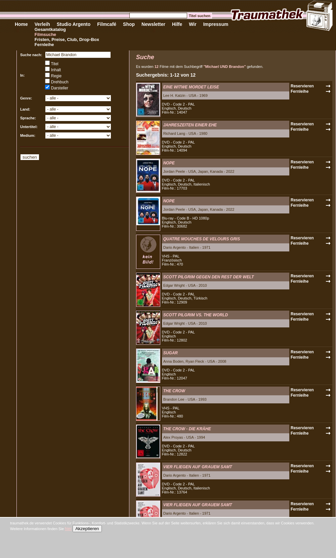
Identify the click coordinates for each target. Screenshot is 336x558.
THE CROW (174, 391)
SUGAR (170, 353)
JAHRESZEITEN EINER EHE (190, 125)
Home (21, 24)
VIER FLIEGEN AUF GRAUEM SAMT (197, 467)
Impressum (215, 24)
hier (68, 528)
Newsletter (153, 24)
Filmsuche (45, 34)
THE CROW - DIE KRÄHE (187, 429)
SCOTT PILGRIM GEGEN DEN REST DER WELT (208, 277)
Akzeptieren (87, 528)
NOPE (169, 163)
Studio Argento (74, 24)
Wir (192, 24)
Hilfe (177, 24)
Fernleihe (44, 44)
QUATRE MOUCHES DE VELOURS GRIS (201, 239)
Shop (129, 24)
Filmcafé (106, 24)
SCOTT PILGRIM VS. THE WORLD (195, 315)
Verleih (42, 24)
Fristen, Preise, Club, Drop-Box (67, 39)
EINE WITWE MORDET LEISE (191, 87)
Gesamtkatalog (50, 29)
